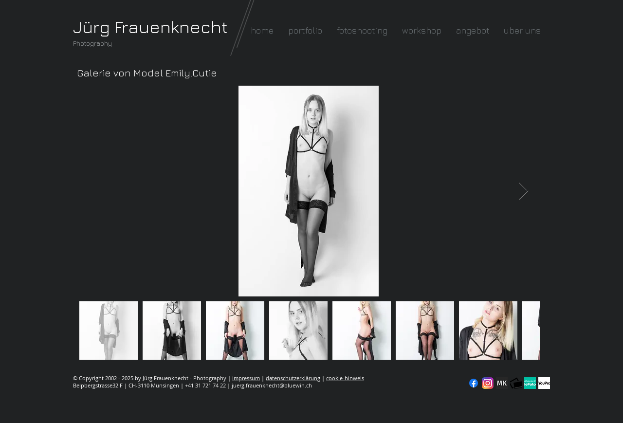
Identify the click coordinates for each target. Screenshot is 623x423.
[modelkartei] (502, 383)
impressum (246, 378)
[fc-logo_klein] (516, 383)
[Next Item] (523, 191)
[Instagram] (488, 383)
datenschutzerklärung (293, 378)
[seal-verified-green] (530, 383)
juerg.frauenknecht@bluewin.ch (272, 385)
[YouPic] (544, 383)
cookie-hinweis (345, 378)
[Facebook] (473, 383)
